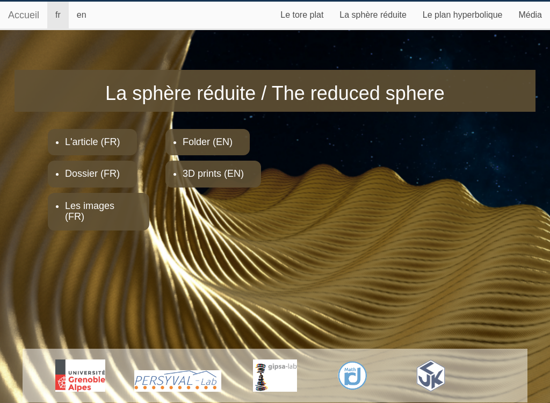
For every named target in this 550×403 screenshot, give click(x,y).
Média (530, 14)
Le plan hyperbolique (463, 14)
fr (58, 14)
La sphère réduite (373, 14)
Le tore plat (301, 14)
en (81, 14)
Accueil (23, 15)
